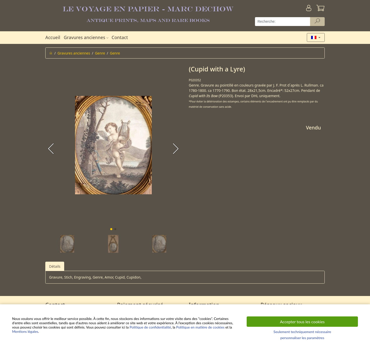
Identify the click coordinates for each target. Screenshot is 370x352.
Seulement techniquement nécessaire (302, 332)
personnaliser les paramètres (302, 338)
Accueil (52, 37)
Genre (100, 53)
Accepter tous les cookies (302, 321)
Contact (120, 37)
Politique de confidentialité (150, 327)
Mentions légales (25, 331)
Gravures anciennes (87, 37)
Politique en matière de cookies (200, 327)
